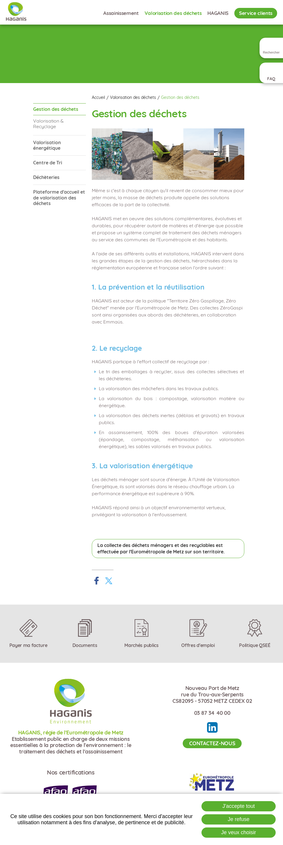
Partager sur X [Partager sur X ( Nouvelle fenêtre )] (108, 580)
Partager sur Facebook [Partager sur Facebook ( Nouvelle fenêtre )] (96, 580)
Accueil (98, 97)
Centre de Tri (47, 163)
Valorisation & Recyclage (48, 123)
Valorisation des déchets (133, 97)
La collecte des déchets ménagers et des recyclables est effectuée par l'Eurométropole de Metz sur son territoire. (161, 548)
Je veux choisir (238, 832)
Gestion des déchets (180, 97)
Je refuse (239, 819)
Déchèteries (46, 177)
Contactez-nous (212, 743)
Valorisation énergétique (47, 145)
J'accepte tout (238, 806)
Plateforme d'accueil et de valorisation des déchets (59, 197)
